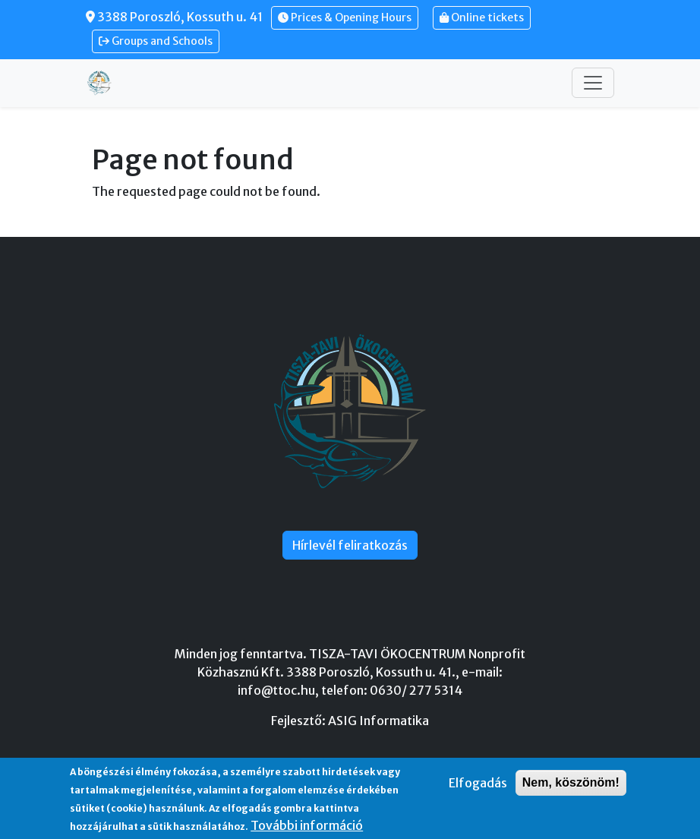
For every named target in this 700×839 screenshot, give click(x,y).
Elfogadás (478, 782)
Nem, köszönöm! (571, 782)
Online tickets (482, 17)
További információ (307, 825)
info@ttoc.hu (276, 690)
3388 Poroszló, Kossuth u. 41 (174, 16)
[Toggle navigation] (593, 83)
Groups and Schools (156, 41)
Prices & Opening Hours (344, 17)
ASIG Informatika (378, 720)
